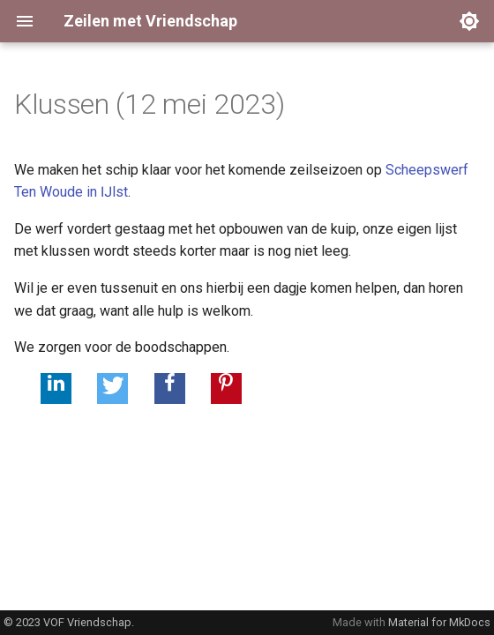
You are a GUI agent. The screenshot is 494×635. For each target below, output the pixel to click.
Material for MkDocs (439, 622)
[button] (56, 388)
